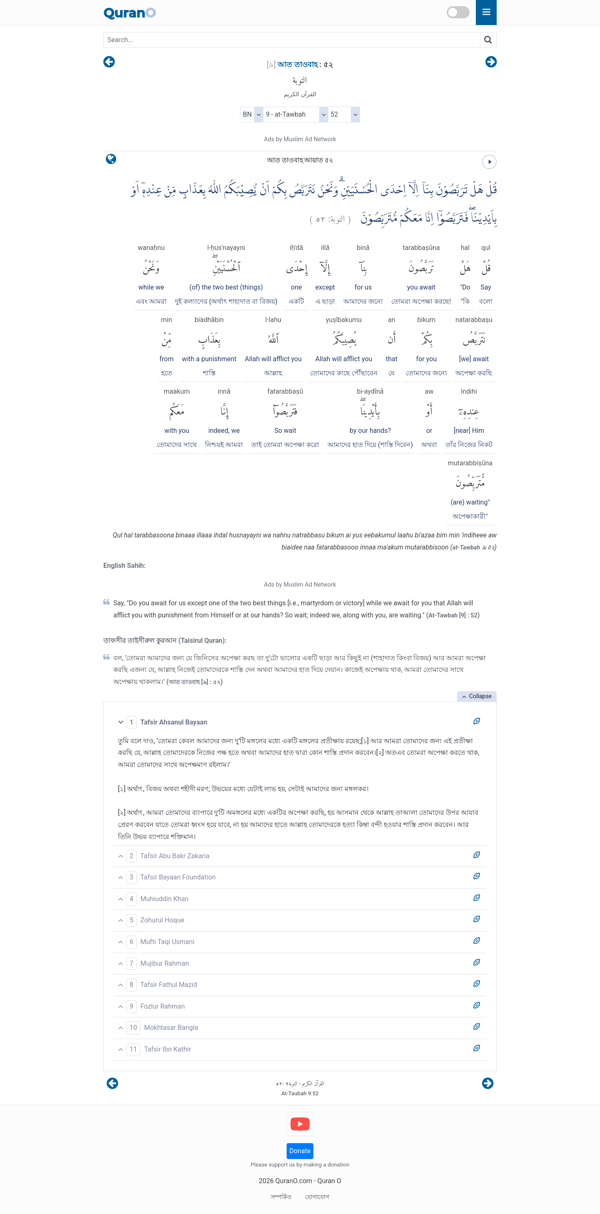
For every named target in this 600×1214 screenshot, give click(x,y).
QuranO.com (293, 1181)
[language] (111, 161)
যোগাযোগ (317, 1197)
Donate (300, 1151)
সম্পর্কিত (281, 1197)
